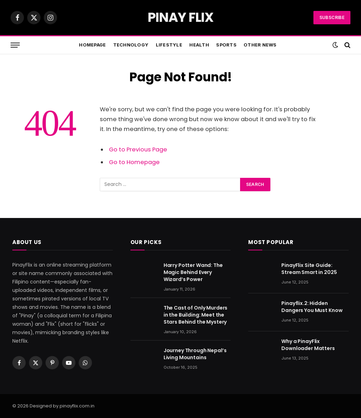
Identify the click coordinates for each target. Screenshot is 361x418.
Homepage (92, 45)
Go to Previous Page (138, 149)
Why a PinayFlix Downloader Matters (308, 345)
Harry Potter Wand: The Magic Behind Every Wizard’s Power (193, 272)
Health (199, 45)
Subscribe (331, 17)
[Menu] (15, 45)
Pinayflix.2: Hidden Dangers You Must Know (311, 307)
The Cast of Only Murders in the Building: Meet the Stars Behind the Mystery (196, 314)
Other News (260, 45)
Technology (131, 45)
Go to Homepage (134, 162)
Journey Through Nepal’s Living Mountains (195, 354)
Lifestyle (169, 45)
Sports (226, 45)
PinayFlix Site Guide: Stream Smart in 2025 (309, 269)
